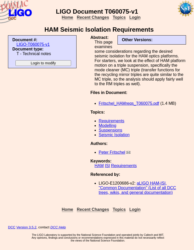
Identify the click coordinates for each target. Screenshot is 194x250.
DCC (11, 227)
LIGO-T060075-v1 (33, 44)
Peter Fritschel (112, 152)
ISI (107, 165)
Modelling (107, 125)
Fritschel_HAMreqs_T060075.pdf (129, 103)
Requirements (111, 121)
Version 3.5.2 (26, 227)
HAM (99, 165)
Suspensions (110, 130)
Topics (119, 17)
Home (67, 17)
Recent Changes (93, 17)
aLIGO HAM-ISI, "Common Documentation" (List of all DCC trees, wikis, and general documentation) (137, 188)
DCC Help (58, 227)
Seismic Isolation (114, 135)
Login (135, 17)
